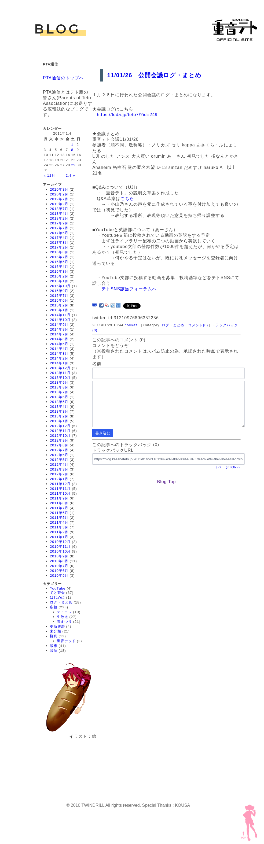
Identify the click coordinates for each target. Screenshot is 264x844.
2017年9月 (59, 223)
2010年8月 (59, 561)
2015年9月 (59, 291)
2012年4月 (59, 464)
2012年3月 (59, 469)
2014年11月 (60, 315)
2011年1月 (59, 537)
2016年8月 (59, 252)
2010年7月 (59, 566)
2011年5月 (59, 518)
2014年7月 (59, 334)
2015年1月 (59, 310)
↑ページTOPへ (228, 467)
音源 (53, 651)
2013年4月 (59, 407)
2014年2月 (59, 358)
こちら (127, 198)
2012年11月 (60, 431)
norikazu (132, 325)
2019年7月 (59, 199)
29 (73, 165)
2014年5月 (59, 344)
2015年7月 (59, 296)
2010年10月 (60, 551)
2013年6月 (59, 397)
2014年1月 (59, 363)
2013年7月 (59, 392)
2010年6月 (59, 571)
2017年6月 (59, 233)
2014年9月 (59, 325)
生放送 (62, 617)
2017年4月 (59, 238)
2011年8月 (59, 503)
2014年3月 (59, 353)
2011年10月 (60, 493)
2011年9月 (59, 498)
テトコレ (64, 612)
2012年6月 (59, 455)
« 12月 (49, 175)
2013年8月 (59, 387)
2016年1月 (59, 281)
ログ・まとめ (61, 602)
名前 (96, 363)
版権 (53, 646)
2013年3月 (59, 411)
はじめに (57, 597)
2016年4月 (59, 267)
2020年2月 (59, 194)
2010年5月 (59, 575)
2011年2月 (59, 532)
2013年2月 (59, 416)
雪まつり (64, 622)
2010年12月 (60, 542)
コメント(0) (198, 325)
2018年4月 (59, 214)
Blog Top (166, 481)
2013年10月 (60, 378)
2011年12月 (60, 484)
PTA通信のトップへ (63, 78)
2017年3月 (59, 242)
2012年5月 (59, 460)
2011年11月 (60, 489)
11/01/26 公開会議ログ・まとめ (154, 75)
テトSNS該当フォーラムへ (129, 289)
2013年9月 (59, 382)
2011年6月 (59, 513)
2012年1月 (59, 479)
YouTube (57, 588)
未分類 (55, 631)
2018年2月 (59, 218)
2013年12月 (60, 368)
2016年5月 (59, 262)
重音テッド (66, 641)
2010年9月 (59, 556)
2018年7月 (59, 209)
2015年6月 (59, 300)
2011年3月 (59, 527)
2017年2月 (59, 247)
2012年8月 (59, 445)
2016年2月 (59, 276)
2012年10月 (60, 436)
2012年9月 (59, 440)
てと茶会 (57, 593)
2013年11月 (60, 373)
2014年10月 (60, 320)
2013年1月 (59, 421)
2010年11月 (60, 547)
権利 (53, 636)
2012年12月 (60, 426)
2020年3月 (59, 189)
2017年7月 (59, 228)
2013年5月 (59, 402)
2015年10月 (60, 286)
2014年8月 (59, 329)
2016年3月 (59, 271)
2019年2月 (59, 204)
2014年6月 (59, 339)
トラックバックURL (113, 450)
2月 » (70, 175)
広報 (53, 607)
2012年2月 (59, 474)
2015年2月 (59, 305)
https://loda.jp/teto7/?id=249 (127, 114)
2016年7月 (59, 257)
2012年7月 (59, 450)
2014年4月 (59, 349)
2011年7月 (59, 508)
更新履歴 (57, 626)
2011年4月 (59, 522)
